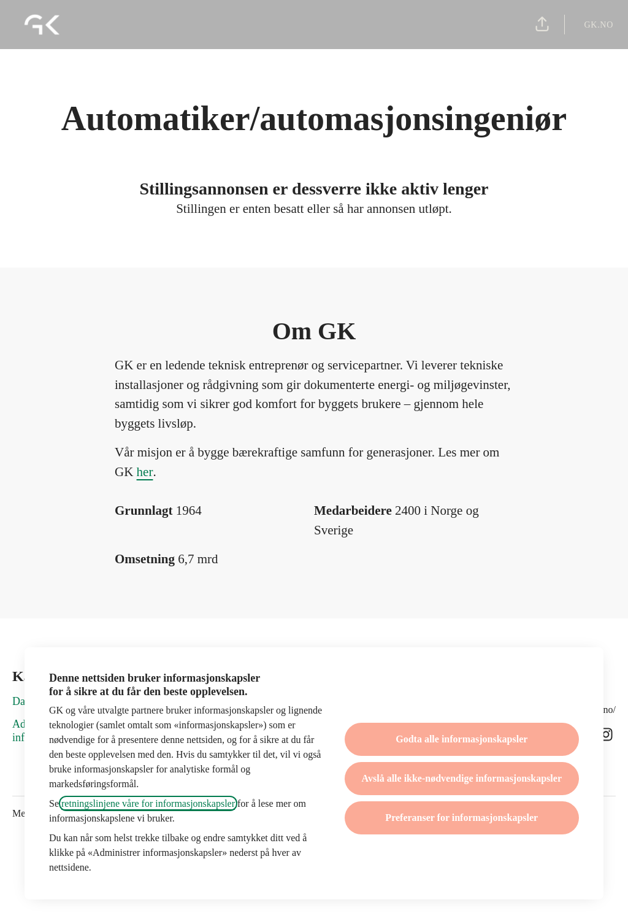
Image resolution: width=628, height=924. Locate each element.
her (145, 471)
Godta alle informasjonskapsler (461, 739)
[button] (542, 24)
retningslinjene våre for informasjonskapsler (148, 803)
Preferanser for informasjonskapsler (461, 817)
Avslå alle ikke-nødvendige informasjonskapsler (462, 778)
